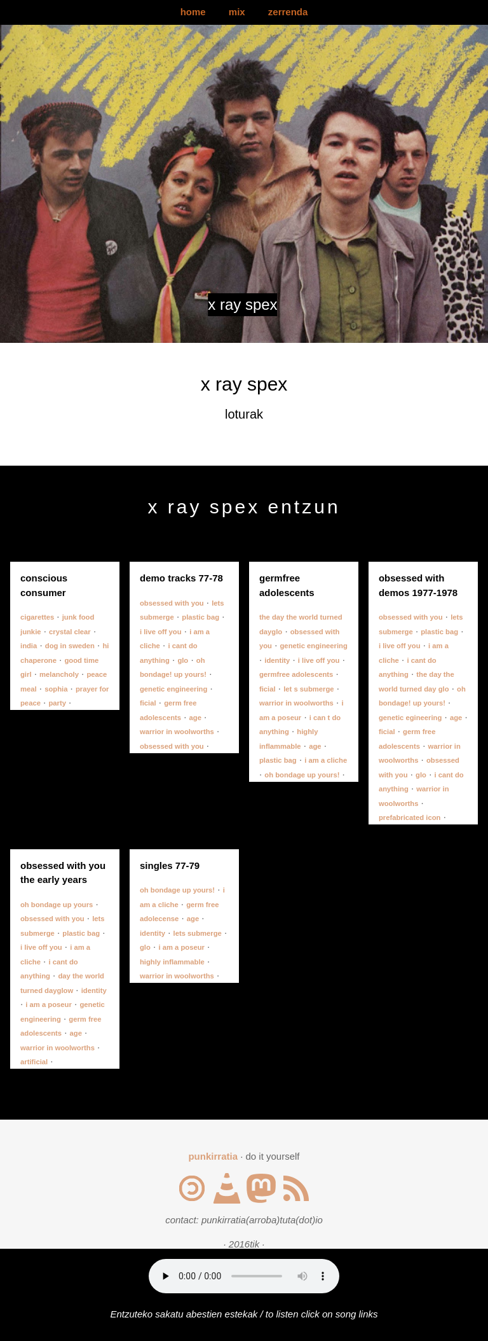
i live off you (161, 632)
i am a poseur (48, 1004)
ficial (148, 703)
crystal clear (70, 632)
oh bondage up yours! (301, 775)
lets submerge (197, 933)
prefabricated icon (410, 817)
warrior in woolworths (177, 731)
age (195, 717)
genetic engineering (173, 689)
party (57, 703)
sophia (55, 689)
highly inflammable (172, 962)
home (193, 11)
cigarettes (37, 617)
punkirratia (213, 1156)
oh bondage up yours (56, 904)
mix (237, 11)
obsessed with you (172, 603)
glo (182, 660)
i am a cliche (325, 760)
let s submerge (308, 689)
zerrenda (288, 11)
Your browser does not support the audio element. (244, 1276)
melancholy (59, 674)
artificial (34, 1062)
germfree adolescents (296, 674)
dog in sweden (70, 646)
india (28, 646)
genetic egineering (410, 717)
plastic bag (200, 617)
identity (277, 660)
